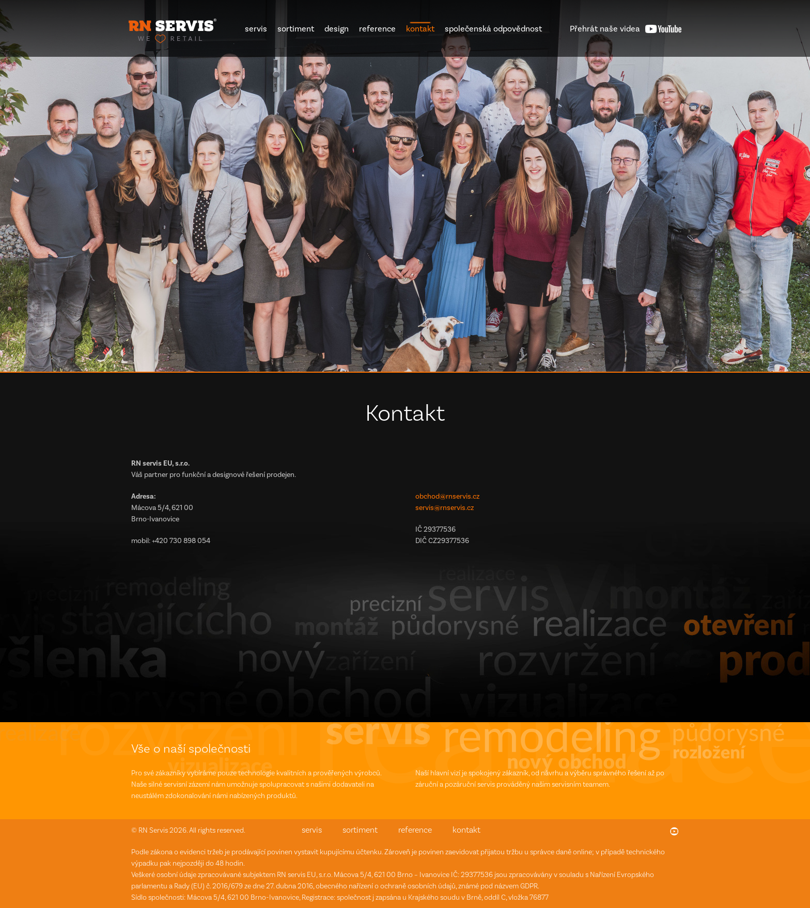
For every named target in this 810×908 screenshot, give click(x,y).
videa (605, 29)
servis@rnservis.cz (444, 507)
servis (256, 29)
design (336, 29)
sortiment (295, 29)
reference (377, 29)
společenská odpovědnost (493, 29)
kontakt (420, 29)
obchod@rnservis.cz (447, 496)
